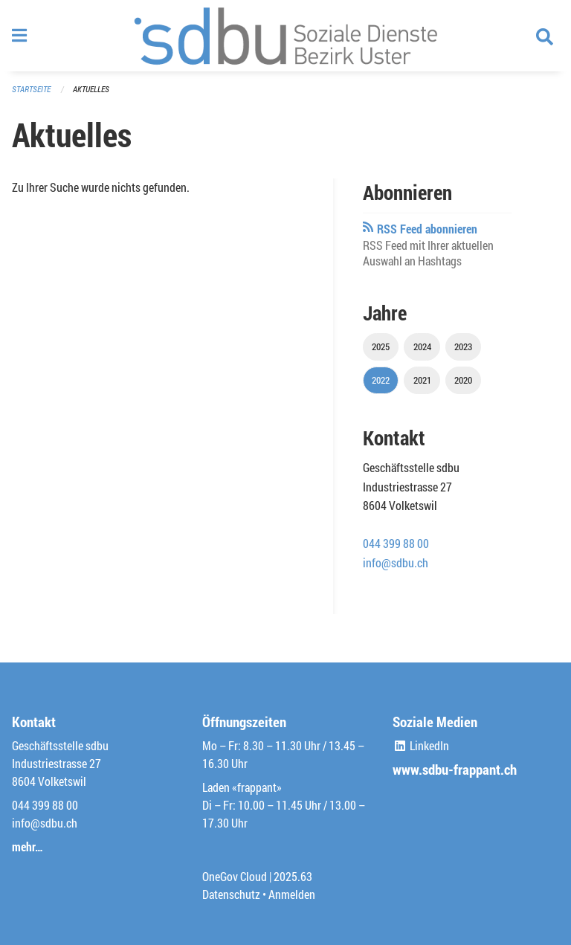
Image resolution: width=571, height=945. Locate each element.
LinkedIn (421, 745)
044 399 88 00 (396, 543)
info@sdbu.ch (395, 562)
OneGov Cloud (234, 876)
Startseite (31, 88)
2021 (422, 380)
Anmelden (291, 894)
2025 (381, 346)
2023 (463, 346)
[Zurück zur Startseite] (285, 35)
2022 (381, 380)
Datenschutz (231, 894)
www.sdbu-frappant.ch (455, 769)
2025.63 (293, 876)
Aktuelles (91, 88)
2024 (422, 346)
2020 (463, 380)
